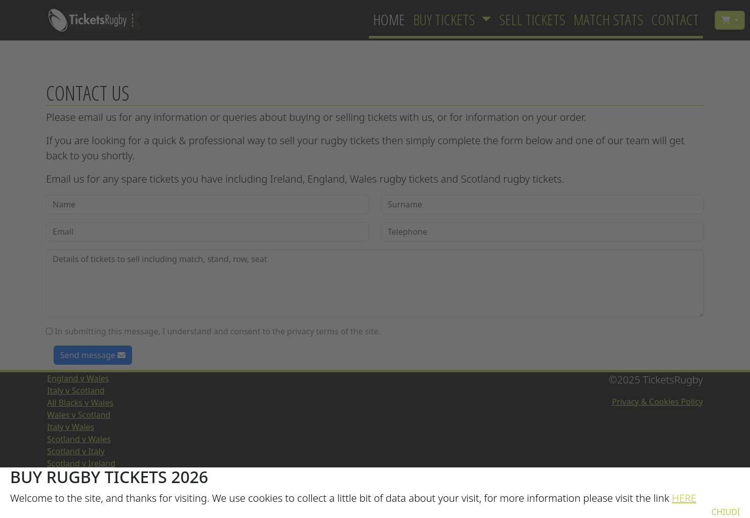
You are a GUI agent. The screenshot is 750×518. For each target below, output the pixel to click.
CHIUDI (726, 511)
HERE (684, 498)
